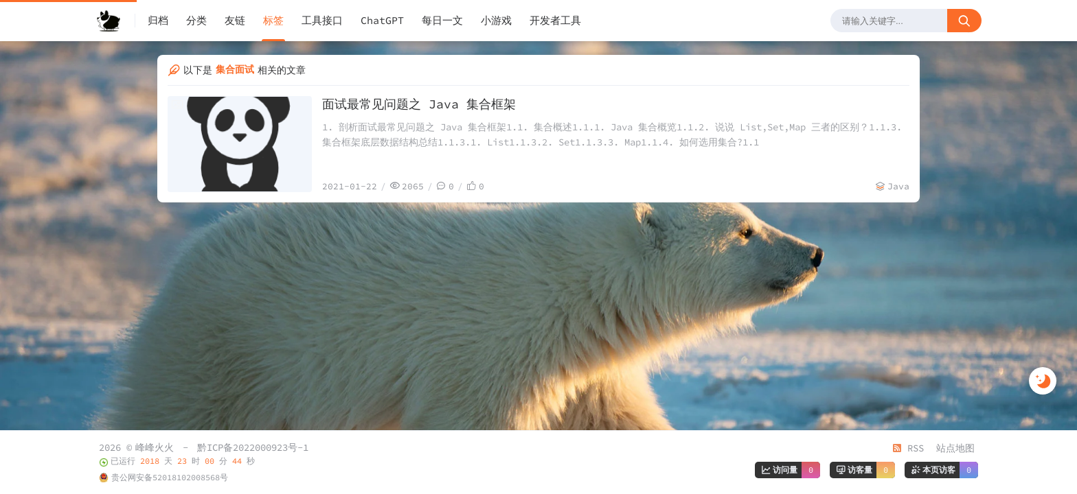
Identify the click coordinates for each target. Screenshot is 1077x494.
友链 (235, 20)
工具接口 (322, 20)
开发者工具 (555, 20)
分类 (196, 20)
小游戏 (496, 20)
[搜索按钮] (964, 20)
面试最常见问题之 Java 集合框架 (419, 104)
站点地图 (955, 448)
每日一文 (442, 20)
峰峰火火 (154, 447)
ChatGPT (382, 20)
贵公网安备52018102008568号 (169, 477)
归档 (158, 20)
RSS (908, 448)
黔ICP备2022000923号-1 (252, 447)
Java (898, 186)
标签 (273, 20)
